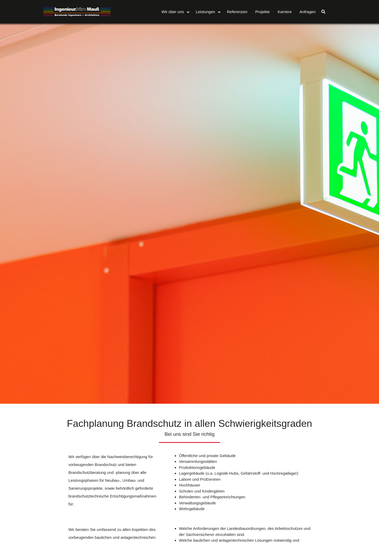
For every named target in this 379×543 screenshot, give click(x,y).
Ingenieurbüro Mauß (77, 12)
